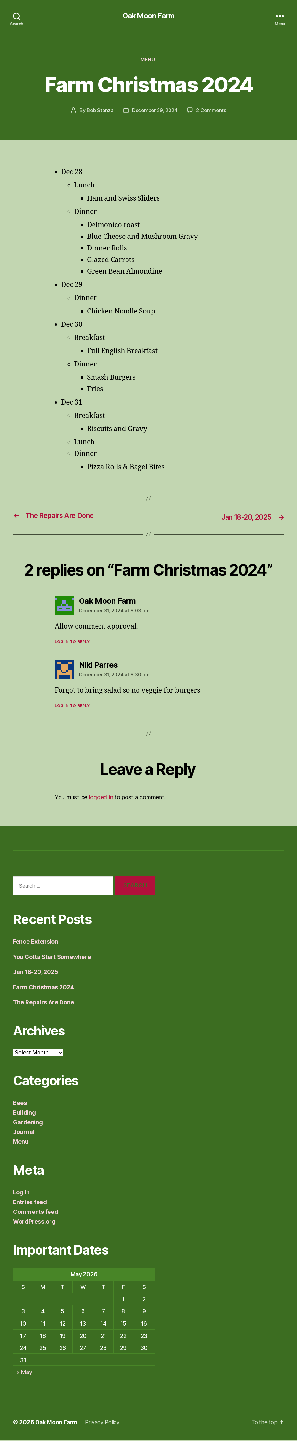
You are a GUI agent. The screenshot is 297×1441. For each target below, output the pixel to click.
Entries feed (30, 1203)
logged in (101, 797)
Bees (20, 1103)
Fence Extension (35, 942)
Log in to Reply (72, 642)
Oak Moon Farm (148, 16)
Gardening (28, 1123)
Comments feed (35, 1212)
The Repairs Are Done (43, 1003)
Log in (21, 1193)
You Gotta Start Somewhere (52, 957)
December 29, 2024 (154, 111)
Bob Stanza (98, 111)
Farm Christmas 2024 (43, 988)
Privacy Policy (105, 1422)
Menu (148, 61)
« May (24, 1373)
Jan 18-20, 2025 (35, 972)
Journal (23, 1132)
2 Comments (213, 111)
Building (24, 1113)
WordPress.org (34, 1222)
